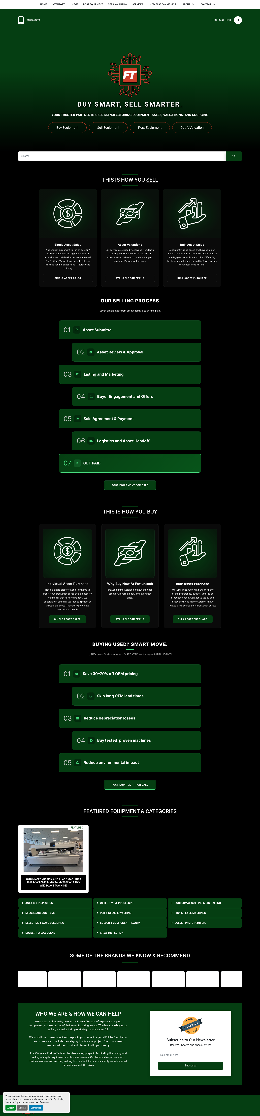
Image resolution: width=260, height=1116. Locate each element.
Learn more (36, 1108)
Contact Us (208, 4)
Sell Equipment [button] (108, 128)
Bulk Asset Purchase (192, 619)
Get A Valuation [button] (192, 128)
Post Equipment (93, 4)
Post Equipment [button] (150, 128)
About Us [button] (188, 4)
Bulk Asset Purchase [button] (192, 278)
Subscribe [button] (190, 1065)
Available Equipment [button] (130, 278)
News (75, 4)
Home (43, 4)
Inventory (58, 4)
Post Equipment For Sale (130, 485)
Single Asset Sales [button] (68, 278)
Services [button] (137, 4)
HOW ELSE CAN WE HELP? (164, 4)
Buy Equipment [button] (67, 128)
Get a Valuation (117, 4)
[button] (59, 4)
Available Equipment (130, 619)
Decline (22, 1108)
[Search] (238, 20)
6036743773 (33, 20)
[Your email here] (190, 1055)
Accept (10, 1108)
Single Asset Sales (67, 619)
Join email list (221, 20)
